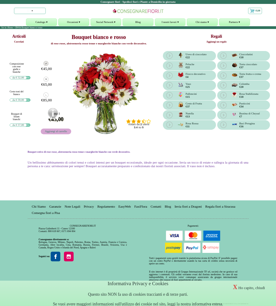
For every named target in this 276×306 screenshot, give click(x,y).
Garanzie (55, 206)
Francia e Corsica (117, 242)
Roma (87, 242)
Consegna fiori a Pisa (46, 212)
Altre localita (57, 245)
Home (10, 27)
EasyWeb (125, 206)
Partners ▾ (234, 23)
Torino (95, 242)
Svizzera (114, 245)
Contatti (156, 206)
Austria (103, 242)
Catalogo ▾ (41, 23)
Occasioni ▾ (74, 23)
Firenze (96, 245)
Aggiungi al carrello (56, 131)
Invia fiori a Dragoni (188, 206)
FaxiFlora (140, 206)
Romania (76, 245)
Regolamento (106, 206)
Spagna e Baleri (88, 247)
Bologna (43, 242)
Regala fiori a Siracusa (220, 206)
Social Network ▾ (106, 23)
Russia (86, 245)
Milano (61, 242)
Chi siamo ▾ (202, 23)
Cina (68, 245)
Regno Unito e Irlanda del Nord (63, 247)
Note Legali (72, 206)
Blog (138, 22)
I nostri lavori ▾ (170, 23)
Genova (52, 242)
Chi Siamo (39, 206)
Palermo (79, 242)
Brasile (104, 245)
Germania (43, 245)
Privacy (89, 206)
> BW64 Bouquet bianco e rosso (28, 27)
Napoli (69, 242)
